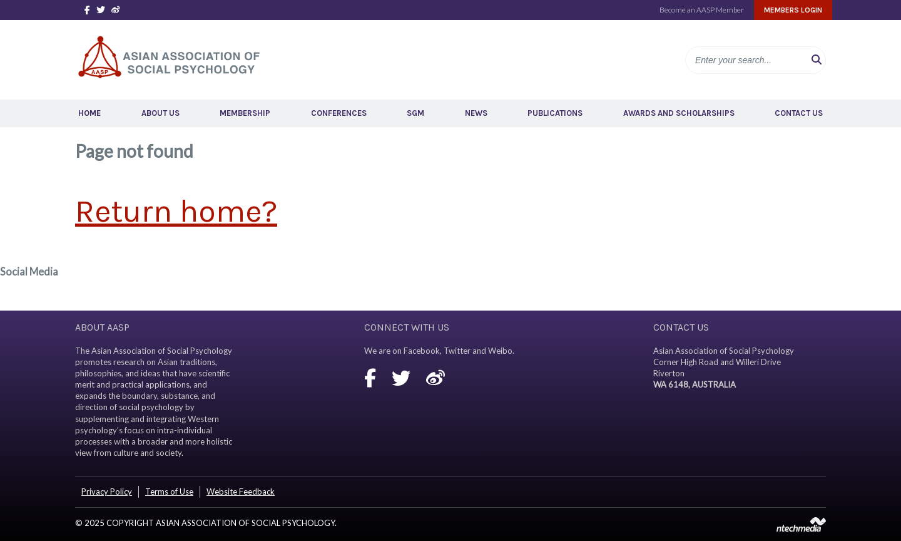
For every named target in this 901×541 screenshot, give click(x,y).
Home (89, 113)
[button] (816, 60)
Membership (245, 113)
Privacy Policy (106, 492)
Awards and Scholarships (679, 113)
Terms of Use (169, 492)
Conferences (339, 113)
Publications (555, 113)
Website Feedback (240, 492)
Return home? (176, 211)
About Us (160, 113)
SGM (415, 113)
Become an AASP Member (701, 9)
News (476, 113)
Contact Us (799, 113)
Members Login (793, 10)
